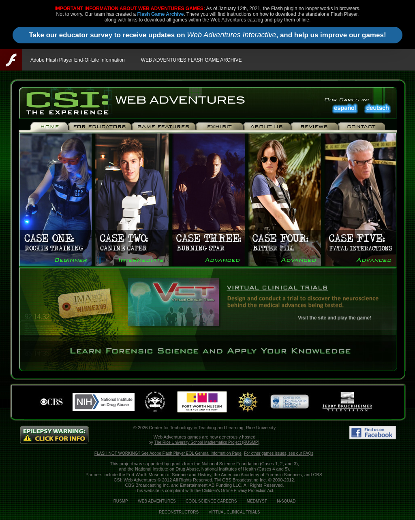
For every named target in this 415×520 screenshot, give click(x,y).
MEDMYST (257, 501)
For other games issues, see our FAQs (278, 453)
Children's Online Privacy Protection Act (237, 490)
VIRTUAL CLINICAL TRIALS (234, 512)
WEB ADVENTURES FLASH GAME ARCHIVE (191, 60)
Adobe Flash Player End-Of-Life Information (77, 60)
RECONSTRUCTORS (179, 512)
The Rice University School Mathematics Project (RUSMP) (206, 442)
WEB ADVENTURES (156, 501)
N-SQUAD (286, 501)
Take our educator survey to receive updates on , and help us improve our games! (207, 35)
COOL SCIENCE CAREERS (211, 501)
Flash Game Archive (160, 14)
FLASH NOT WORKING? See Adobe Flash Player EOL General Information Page (168, 453)
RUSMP (120, 501)
